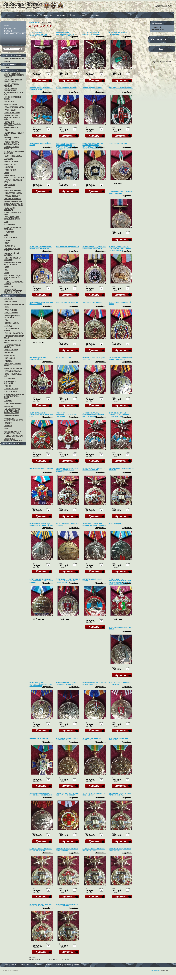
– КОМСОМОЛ (8, 167)
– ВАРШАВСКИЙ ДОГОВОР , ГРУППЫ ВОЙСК (12, 316)
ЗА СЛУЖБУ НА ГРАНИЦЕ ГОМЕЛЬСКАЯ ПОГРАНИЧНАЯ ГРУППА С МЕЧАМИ (119, 414)
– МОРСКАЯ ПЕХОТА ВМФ (12, 196)
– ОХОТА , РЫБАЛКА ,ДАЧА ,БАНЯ (12, 213)
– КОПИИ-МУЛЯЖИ (10, 170)
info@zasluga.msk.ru (163, 6)
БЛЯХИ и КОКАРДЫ (9, 64)
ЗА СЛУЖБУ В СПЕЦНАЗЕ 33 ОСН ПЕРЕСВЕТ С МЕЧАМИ (120, 794)
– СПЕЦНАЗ (7, 240)
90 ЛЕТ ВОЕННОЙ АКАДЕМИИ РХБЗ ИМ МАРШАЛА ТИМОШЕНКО (94, 247)
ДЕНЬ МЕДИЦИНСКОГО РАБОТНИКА (121, 88)
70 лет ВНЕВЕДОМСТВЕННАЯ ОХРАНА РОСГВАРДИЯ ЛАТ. (66, 683)
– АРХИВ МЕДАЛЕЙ (10, 110)
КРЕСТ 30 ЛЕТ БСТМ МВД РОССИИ (41, 468)
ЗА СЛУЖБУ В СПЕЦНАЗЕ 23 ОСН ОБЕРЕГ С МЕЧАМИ (67, 905)
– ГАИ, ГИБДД (8, 159)
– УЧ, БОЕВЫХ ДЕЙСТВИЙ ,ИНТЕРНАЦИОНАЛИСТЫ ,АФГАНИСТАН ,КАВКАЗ (12, 411)
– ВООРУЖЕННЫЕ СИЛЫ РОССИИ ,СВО (11, 147)
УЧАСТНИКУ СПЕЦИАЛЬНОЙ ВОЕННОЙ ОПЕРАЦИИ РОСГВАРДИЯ (94, 524)
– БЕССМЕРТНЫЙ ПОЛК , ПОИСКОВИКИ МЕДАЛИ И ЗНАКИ (12, 117)
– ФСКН (6, 273)
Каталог (38, 22)
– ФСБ (6, 270)
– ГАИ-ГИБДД (8, 326)
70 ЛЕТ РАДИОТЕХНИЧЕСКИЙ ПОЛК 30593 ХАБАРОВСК (41, 303)
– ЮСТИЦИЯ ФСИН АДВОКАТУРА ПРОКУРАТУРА (13, 440)
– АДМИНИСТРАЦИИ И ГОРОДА (14, 107)
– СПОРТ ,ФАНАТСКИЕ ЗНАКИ (13, 404)
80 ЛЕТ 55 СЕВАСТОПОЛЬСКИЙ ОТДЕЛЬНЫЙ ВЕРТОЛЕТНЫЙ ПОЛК (41, 524)
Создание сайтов (156, 970)
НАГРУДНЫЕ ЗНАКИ (9, 296)
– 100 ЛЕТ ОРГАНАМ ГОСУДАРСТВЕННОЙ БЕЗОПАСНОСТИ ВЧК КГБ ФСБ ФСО (13, 91)
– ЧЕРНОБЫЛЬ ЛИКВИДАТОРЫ (13, 436)
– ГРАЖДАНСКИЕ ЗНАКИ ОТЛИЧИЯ (11, 329)
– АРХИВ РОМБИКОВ (10, 310)
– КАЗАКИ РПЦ (8, 353)
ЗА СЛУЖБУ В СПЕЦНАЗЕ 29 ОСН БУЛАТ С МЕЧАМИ (67, 849)
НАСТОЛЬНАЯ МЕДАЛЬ (11, 444)
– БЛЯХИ (6, 67)
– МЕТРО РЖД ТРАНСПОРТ (12, 190)
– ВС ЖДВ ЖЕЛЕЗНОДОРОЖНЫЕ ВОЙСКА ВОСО (14, 152)
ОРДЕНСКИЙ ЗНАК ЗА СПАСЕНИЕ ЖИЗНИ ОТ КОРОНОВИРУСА (67, 794)
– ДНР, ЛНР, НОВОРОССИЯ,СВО (13, 333)
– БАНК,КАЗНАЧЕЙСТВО (11, 313)
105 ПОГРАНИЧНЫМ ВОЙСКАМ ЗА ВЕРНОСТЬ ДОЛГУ (41, 88)
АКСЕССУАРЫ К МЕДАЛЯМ (12, 56)
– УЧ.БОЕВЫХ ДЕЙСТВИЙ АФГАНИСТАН (11, 254)
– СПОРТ (6, 243)
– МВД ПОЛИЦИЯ (9, 185)
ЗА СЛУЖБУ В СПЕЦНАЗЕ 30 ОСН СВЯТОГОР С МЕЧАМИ (41, 849)
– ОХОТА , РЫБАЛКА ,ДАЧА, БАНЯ (13, 375)
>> (67, 959)
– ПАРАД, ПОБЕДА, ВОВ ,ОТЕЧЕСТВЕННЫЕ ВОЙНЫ (12, 218)
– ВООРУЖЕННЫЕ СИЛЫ (11, 323)
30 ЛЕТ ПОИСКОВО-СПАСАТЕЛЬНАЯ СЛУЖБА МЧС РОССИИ (94, 683)
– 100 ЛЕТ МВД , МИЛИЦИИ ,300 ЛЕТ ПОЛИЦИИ (13, 80)
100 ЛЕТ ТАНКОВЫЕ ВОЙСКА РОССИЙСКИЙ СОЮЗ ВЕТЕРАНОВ (41, 794)
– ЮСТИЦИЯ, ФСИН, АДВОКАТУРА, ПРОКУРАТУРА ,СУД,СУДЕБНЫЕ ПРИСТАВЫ (13, 291)
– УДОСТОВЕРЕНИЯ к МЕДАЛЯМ (14, 59)
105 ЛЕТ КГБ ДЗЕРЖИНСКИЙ (92, 88)
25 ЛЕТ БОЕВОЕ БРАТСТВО (118, 143)
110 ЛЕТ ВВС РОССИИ (63, 357)
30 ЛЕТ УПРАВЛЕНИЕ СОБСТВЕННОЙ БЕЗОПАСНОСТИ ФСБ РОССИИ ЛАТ (41, 684)
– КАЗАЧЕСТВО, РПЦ (10, 164)
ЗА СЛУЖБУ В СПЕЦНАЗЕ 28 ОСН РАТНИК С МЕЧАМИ (93, 849)
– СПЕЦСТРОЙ (8, 401)
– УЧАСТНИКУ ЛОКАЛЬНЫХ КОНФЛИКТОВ (12, 259)
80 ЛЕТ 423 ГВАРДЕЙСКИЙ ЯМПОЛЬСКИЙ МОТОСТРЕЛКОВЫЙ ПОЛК (41, 414)
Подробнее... (47, 37)
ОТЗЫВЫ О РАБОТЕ (10, 28)
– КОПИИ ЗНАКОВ (9, 355)
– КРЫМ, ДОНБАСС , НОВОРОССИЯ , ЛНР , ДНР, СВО (14, 176)
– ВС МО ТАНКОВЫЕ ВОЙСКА (13, 156)
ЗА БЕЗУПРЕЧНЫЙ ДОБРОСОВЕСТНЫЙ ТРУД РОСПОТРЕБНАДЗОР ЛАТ (38, 34)
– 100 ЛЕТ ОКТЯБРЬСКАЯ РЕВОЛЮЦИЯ (11, 85)
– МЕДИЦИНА (8, 187)
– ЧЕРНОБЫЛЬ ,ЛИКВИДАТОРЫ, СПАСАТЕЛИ (13, 283)
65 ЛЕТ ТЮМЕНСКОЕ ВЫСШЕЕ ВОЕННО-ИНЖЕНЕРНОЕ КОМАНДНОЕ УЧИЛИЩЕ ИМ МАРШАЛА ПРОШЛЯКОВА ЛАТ (92, 146)
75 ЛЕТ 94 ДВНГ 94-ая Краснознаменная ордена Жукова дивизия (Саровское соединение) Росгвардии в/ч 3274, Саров (120, 581)
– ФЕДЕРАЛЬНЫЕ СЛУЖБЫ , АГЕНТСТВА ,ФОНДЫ (13, 263)
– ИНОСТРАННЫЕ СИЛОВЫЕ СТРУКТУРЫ (12, 346)
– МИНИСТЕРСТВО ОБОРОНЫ (13, 193)
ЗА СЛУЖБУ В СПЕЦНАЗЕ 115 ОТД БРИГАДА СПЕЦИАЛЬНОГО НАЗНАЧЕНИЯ (67, 470)
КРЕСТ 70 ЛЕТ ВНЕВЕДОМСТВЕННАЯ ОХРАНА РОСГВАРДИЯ (66, 414)
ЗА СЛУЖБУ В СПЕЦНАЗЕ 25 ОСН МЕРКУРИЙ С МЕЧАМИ (93, 469)
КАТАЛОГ (7, 25)
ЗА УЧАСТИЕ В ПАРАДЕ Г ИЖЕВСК (67, 247)
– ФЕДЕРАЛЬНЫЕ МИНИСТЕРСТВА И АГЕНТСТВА (13, 419)
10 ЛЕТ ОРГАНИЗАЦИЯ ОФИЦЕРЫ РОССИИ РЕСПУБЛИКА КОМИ (41, 247)
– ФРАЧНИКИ (8, 426)
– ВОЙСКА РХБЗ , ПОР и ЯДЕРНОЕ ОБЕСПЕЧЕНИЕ (11, 143)
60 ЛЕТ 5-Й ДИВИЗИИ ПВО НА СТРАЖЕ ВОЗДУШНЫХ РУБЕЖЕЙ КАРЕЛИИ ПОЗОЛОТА (120, 248)
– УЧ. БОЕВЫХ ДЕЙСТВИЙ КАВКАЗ (12, 249)
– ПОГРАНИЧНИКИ (9, 224)
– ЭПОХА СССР (8, 286)
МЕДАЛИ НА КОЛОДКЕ (11, 70)
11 (53, 959)
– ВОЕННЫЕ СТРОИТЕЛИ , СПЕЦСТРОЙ (12, 138)
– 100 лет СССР (9, 102)
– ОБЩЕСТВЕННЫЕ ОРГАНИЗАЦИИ (9, 209)
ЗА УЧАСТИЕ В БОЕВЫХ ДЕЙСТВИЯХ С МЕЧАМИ (90, 33)
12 (56, 959)
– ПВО (6, 222)
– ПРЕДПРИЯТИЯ (9, 232)
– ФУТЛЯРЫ (7, 61)
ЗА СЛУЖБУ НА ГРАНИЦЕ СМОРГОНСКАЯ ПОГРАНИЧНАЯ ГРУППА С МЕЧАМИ (93, 414)
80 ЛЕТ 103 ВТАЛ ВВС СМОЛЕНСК (67, 302)
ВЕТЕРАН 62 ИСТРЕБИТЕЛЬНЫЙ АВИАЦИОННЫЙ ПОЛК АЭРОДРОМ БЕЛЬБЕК (41, 580)
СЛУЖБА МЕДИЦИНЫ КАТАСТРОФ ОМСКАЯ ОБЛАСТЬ (120, 192)
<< (30, 959)
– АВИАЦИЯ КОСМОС (10, 104)
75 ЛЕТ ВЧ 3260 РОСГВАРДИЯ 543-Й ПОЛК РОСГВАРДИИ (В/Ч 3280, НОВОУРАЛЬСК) (68, 580)
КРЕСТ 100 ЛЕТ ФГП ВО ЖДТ (39, 738)
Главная (31, 22)
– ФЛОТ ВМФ (8, 423)
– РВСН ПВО (7, 386)
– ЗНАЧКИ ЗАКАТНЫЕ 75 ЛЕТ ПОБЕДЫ (13, 341)
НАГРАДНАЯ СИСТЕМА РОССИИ (14, 34)
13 (60, 959)
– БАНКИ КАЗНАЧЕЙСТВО (12, 113)
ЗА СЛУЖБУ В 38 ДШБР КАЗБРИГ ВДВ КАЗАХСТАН (67, 738)
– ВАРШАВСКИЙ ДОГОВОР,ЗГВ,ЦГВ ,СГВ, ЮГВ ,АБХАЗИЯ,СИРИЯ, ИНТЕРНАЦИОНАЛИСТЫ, (12, 124)
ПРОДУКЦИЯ (8, 31)
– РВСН (6, 235)
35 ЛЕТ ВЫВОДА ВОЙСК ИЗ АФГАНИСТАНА (118, 33)
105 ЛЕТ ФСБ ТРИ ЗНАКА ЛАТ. (66, 88)
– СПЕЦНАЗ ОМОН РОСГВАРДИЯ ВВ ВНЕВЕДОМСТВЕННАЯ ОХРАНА (14, 396)
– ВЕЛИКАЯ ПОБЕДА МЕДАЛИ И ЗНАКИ (14, 134)
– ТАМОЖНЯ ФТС (9, 246)
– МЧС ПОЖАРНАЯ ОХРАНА (12, 199)
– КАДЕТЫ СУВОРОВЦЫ (11, 161)
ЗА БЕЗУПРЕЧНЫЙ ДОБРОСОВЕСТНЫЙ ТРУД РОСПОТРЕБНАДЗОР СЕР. (65, 34)
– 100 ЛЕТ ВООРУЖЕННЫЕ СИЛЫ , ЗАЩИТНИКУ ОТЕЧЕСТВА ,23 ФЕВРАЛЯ (14, 75)
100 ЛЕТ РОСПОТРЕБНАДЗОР (92, 302)
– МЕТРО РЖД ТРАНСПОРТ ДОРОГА (12, 365)
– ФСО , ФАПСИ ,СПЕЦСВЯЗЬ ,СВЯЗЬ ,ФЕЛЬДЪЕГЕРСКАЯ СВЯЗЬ (13, 277)
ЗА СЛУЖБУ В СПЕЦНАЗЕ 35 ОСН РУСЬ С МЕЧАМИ (93, 794)
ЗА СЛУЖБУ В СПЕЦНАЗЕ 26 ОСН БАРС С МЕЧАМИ (120, 849)
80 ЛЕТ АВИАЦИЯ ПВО (116, 524)
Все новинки (158, 39)
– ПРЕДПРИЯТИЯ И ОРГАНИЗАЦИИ (9, 382)
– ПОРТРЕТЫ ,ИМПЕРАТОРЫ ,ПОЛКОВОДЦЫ (12, 228)
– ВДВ (6, 130)
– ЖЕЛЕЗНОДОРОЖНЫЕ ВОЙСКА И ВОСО (14, 337)
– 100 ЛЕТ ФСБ (8, 299)
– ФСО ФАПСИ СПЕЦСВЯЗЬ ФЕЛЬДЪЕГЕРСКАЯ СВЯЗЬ (12, 432)
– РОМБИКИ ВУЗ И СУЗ (11, 389)
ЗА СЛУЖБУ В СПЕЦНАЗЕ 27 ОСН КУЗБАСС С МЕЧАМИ (41, 905)
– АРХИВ (6, 307)
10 (49, 959)
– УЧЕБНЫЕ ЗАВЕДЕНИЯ (11, 416)
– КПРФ (6, 173)
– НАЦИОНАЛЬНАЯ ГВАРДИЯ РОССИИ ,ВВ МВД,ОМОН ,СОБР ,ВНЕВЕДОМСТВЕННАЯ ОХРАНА (13, 203)
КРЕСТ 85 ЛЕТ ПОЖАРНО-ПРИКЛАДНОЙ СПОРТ (38, 358)
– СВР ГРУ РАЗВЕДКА (10, 237)
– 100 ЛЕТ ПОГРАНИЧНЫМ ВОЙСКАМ (12, 98)
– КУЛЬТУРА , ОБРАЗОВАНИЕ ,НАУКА (13, 181)
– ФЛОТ (6, 267)
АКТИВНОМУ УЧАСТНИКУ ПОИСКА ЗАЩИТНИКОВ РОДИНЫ (120, 358)
